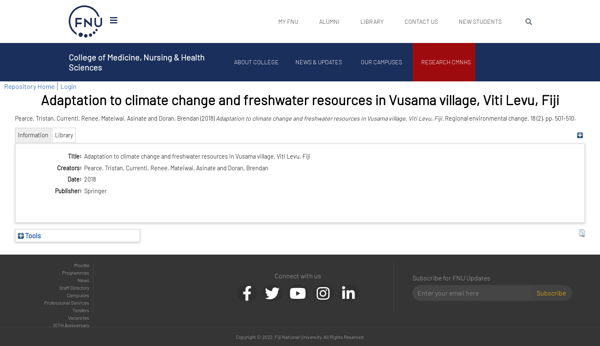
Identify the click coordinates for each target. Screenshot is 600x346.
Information (33, 135)
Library (372, 21)
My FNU (288, 21)
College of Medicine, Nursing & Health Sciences (137, 62)
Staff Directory (74, 287)
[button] (582, 233)
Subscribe (551, 293)
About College (256, 62)
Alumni (329, 21)
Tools (29, 235)
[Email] (474, 293)
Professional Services (66, 303)
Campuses (78, 295)
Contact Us (421, 21)
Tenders (80, 310)
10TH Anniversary (71, 325)
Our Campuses (381, 62)
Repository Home (29, 86)
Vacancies (78, 318)
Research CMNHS (446, 62)
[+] (580, 135)
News (83, 280)
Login (68, 86)
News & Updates (318, 62)
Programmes (75, 272)
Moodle (81, 265)
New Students (480, 21)
